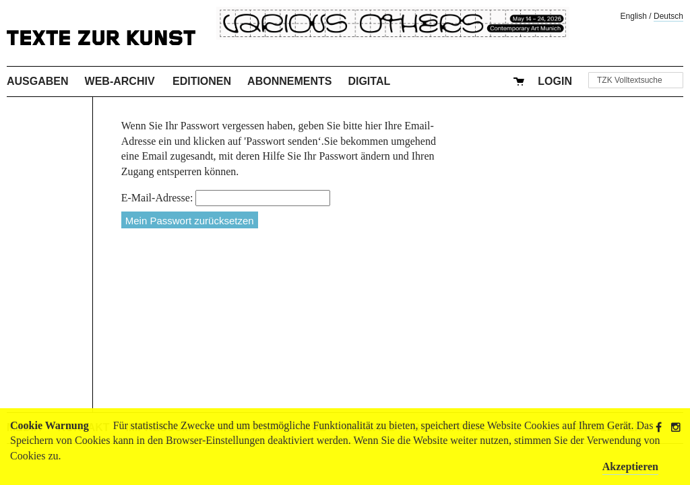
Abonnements (289, 81)
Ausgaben (38, 81)
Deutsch (668, 16)
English (634, 16)
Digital (369, 81)
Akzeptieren (630, 466)
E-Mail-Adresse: (157, 197)
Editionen (201, 81)
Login (555, 81)
